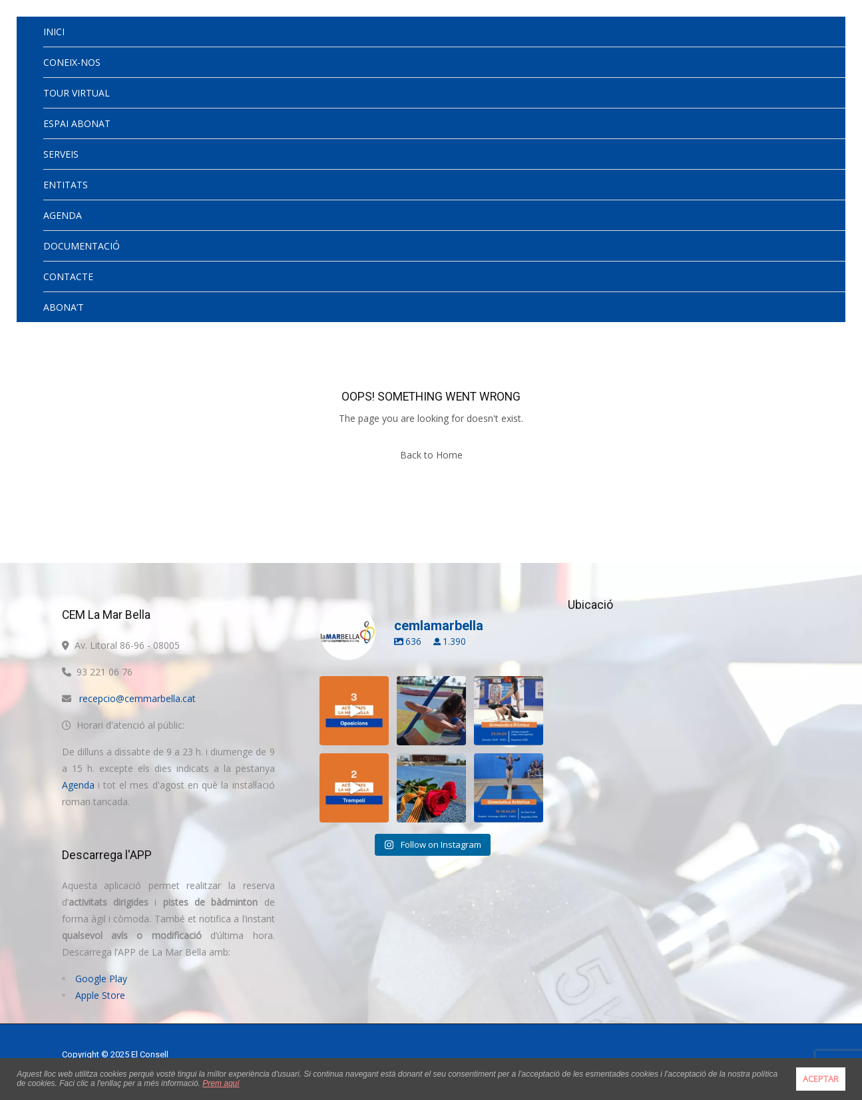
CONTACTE (68, 276)
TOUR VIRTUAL (76, 93)
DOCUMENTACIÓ (81, 246)
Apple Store (100, 995)
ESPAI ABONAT (76, 123)
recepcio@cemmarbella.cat (137, 698)
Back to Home (431, 455)
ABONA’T (63, 307)
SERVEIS (61, 154)
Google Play (101, 978)
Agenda (78, 785)
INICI (54, 31)
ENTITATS (65, 184)
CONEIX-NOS (72, 62)
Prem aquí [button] (220, 1083)
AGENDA (62, 215)
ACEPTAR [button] (821, 1079)
